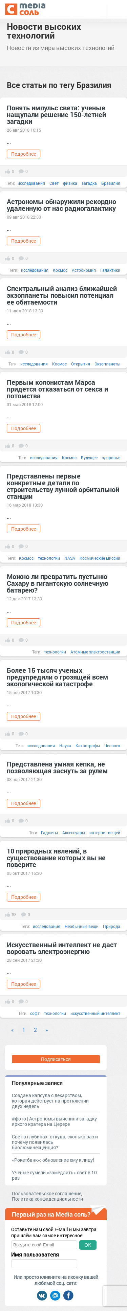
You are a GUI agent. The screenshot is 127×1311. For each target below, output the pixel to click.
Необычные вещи (82, 926)
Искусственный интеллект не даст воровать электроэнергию (62, 948)
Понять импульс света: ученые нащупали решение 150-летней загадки (56, 114)
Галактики (110, 270)
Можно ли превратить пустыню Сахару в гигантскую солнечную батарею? (57, 583)
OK (87, 1245)
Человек (112, 745)
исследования (31, 183)
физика (70, 183)
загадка (89, 183)
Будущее (89, 457)
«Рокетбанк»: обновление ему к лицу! (53, 1160)
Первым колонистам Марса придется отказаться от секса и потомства (57, 389)
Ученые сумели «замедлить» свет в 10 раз (54, 1175)
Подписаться (56, 1059)
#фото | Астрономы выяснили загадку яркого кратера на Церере (54, 1121)
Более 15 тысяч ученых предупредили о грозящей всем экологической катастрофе (57, 677)
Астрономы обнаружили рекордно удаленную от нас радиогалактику (61, 205)
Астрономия (84, 270)
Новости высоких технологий (44, 31)
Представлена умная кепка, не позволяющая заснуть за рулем (57, 767)
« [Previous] (12, 1029)
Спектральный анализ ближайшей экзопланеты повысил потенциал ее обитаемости (62, 295)
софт (35, 1013)
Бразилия (110, 183)
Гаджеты (49, 832)
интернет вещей (104, 832)
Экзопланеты (107, 363)
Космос (60, 270)
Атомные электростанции (95, 651)
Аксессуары (73, 832)
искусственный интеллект (95, 1013)
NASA (69, 558)
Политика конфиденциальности (47, 1199)
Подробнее (23, 154)
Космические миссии (100, 558)
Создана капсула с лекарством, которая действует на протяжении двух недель (50, 1100)
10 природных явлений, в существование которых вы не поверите (56, 857)
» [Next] (46, 1029)
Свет (54, 183)
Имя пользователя (35, 1254)
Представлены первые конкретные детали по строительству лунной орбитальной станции (63, 485)
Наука (65, 745)
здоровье (111, 457)
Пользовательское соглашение (46, 1193)
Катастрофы (88, 745)
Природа (111, 926)
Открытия (80, 363)
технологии (49, 558)
